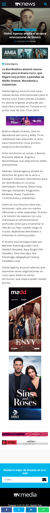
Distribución (31, 29)
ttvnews (33, 41)
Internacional (19, 29)
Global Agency (11, 64)
